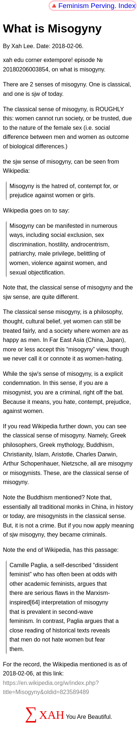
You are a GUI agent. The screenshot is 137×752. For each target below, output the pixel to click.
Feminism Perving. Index (97, 5)
